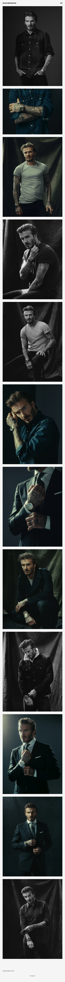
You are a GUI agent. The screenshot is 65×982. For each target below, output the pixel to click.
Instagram (32, 976)
